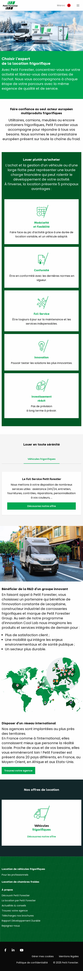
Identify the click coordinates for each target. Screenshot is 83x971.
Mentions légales (69, 956)
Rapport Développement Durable (21, 920)
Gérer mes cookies (43, 956)
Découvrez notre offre (41, 506)
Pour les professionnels (15, 874)
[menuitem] (63, 5)
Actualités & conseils (14, 905)
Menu (78, 5)
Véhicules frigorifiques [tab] (42, 459)
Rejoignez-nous (11, 925)
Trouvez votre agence (18, 770)
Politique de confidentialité (32, 962)
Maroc (64, 5)
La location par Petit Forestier (19, 900)
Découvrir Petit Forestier (16, 895)
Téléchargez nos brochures (18, 915)
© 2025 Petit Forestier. (66, 962)
